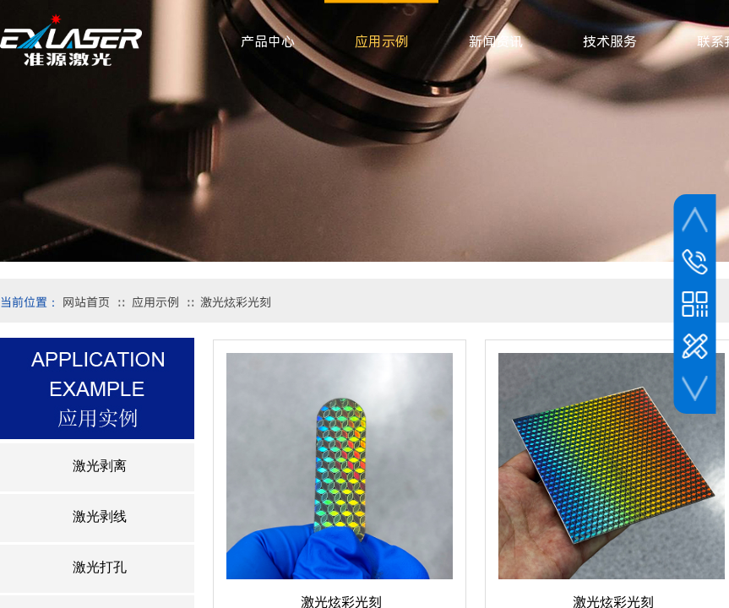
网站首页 (86, 301)
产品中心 (268, 42)
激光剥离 (100, 466)
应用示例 (155, 301)
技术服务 (610, 42)
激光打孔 (100, 567)
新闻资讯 (496, 42)
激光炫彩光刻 (235, 301)
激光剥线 (100, 516)
